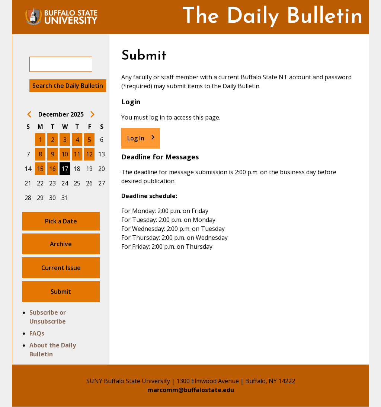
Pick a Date (61, 221)
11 (77, 154)
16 (52, 169)
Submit (61, 291)
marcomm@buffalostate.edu (190, 390)
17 (64, 169)
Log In (135, 138)
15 (40, 169)
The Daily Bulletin (272, 17)
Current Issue (61, 268)
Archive (61, 244)
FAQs (36, 333)
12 (89, 154)
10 (64, 154)
